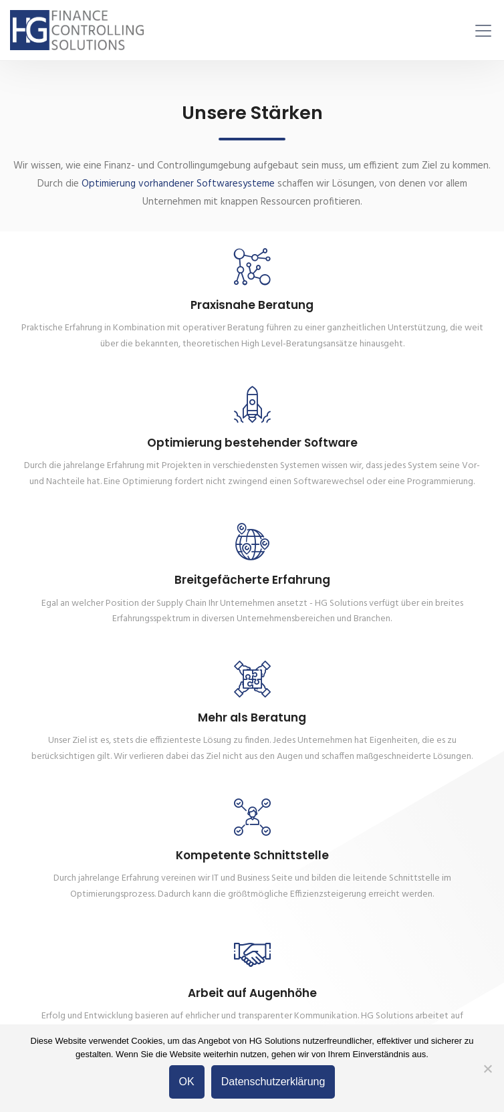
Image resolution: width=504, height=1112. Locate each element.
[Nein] (487, 1068)
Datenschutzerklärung (273, 1081)
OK (187, 1081)
